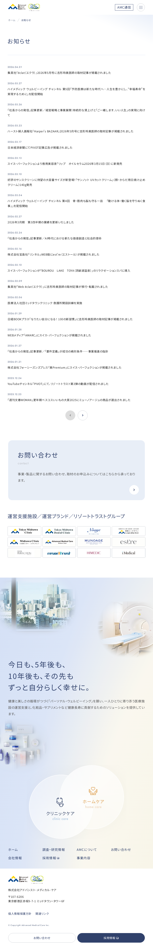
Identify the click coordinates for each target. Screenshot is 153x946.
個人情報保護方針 (19, 914)
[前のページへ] (83, 415)
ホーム (11, 20)
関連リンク (42, 914)
